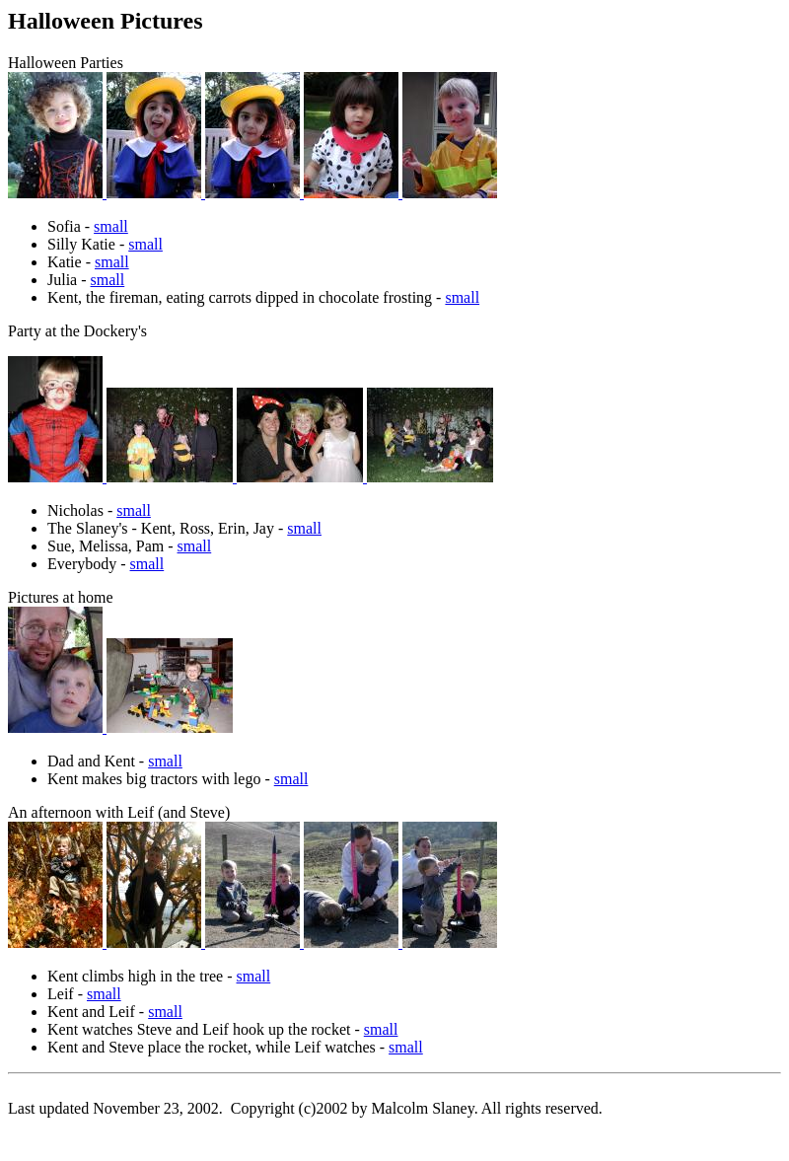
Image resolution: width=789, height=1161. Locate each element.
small (111, 226)
